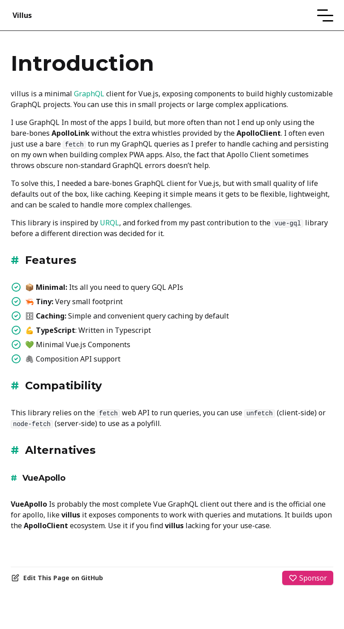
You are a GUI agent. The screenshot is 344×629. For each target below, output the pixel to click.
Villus (22, 15)
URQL (109, 223)
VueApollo (43, 478)
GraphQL (89, 94)
